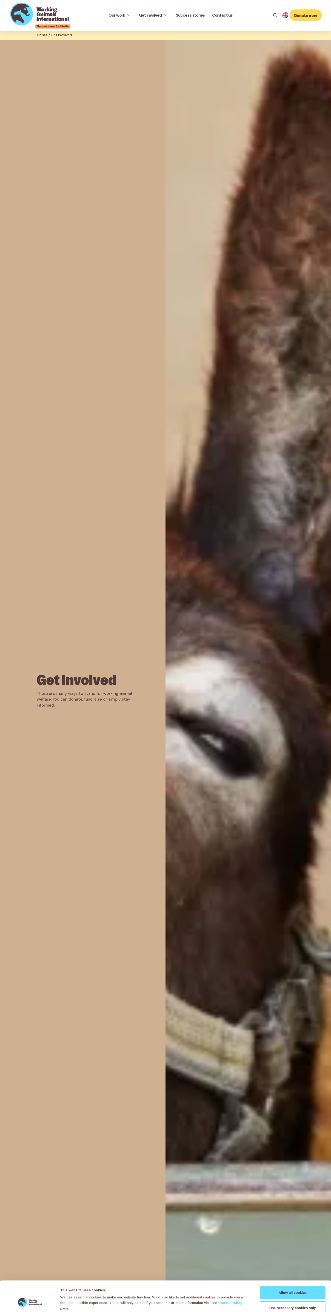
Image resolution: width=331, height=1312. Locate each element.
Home (42, 34)
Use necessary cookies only (292, 1282)
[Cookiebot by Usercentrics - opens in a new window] (30, 1303)
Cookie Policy (230, 1277)
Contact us (222, 15)
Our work (116, 15)
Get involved (150, 15)
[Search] (275, 15)
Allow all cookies (293, 1266)
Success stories (190, 15)
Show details (241, 1303)
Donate (305, 15)
